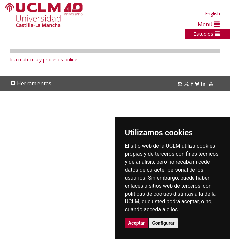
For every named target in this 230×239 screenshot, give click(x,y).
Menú (209, 24)
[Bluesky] (198, 84)
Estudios (206, 33)
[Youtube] (212, 84)
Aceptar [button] (136, 223)
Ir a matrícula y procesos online (43, 59)
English (212, 13)
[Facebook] (193, 84)
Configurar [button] (163, 223)
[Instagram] (181, 84)
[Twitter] (187, 84)
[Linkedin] (203, 84)
